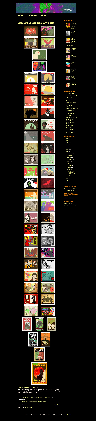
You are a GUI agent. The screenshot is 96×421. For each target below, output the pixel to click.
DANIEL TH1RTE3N (70, 113)
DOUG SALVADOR (70, 131)
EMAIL (44, 15)
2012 (67, 147)
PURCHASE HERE (69, 198)
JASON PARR (69, 97)
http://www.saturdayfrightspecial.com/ (28, 387)
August (69, 161)
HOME (21, 15)
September (70, 159)
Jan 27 (70, 169)
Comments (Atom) (29, 407)
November (69, 155)
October (69, 157)
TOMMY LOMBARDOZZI (72, 108)
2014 (67, 142)
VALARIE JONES (70, 110)
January (69, 167)
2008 (67, 180)
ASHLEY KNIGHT (70, 132)
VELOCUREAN (69, 127)
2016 (67, 138)
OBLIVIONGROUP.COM (71, 95)
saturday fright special (27, 401)
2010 (67, 151)
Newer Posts (22, 404)
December (69, 153)
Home (39, 404)
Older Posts (57, 404)
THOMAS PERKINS (70, 125)
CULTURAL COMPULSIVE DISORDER (69, 105)
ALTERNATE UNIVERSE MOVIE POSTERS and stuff (74, 26)
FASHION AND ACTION (71, 117)
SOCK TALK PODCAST (71, 102)
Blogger (69, 414)
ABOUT (33, 15)
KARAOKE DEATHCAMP (70, 205)
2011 (67, 149)
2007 (67, 183)
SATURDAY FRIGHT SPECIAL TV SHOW (36, 23)
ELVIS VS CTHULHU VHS (73, 70)
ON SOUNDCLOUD (69, 203)
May (68, 163)
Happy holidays (69, 45)
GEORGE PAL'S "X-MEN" (73, 50)
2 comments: (47, 397)
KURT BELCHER (70, 129)
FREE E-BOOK (68, 188)
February (69, 165)
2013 (67, 145)
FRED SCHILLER (70, 112)
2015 (67, 140)
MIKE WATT (68, 115)
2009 (67, 178)
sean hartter (34, 401)
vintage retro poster (42, 401)
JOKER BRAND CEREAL (73, 77)
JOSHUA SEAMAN (70, 93)
